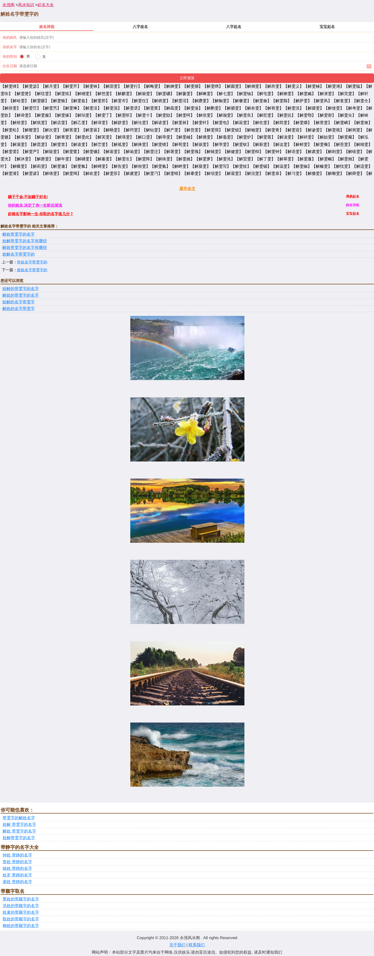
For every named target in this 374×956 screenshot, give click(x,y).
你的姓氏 (10, 37)
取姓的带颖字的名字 (21, 919)
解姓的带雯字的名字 (20, 295)
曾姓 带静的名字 (17, 862)
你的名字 (10, 47)
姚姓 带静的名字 (17, 868)
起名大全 (46, 5)
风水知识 (26, 5)
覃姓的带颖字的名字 (21, 899)
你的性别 (10, 56)
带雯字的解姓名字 (19, 818)
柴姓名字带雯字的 (32, 270)
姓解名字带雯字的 (18, 254)
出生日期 (10, 66)
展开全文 (187, 188)
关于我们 (177, 945)
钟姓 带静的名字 (17, 855)
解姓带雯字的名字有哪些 (24, 247)
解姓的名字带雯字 (18, 308)
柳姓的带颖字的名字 (21, 925)
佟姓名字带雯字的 (32, 262)
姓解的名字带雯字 (18, 302)
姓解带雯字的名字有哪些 (24, 241)
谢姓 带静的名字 (17, 882)
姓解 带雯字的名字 (19, 824)
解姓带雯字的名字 (18, 234)
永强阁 (8, 5)
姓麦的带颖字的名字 (21, 912)
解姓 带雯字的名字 (19, 831)
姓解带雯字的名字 (19, 838)
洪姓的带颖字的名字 (21, 906)
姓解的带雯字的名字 (20, 288)
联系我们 (197, 945)
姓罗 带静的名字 (17, 875)
